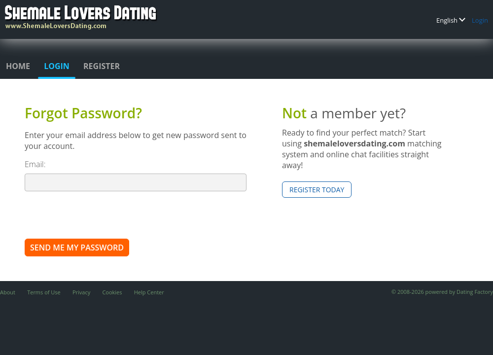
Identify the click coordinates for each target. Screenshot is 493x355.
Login (480, 20)
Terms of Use (44, 292)
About (7, 292)
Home (18, 66)
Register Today (316, 189)
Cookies (112, 292)
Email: (35, 164)
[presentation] (100, 214)
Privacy (81, 292)
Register (101, 66)
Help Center (149, 292)
